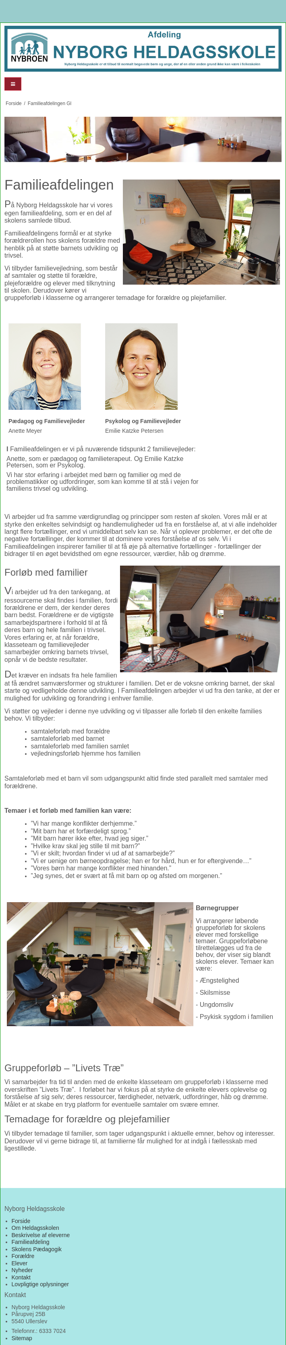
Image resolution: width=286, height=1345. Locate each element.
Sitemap (22, 1338)
